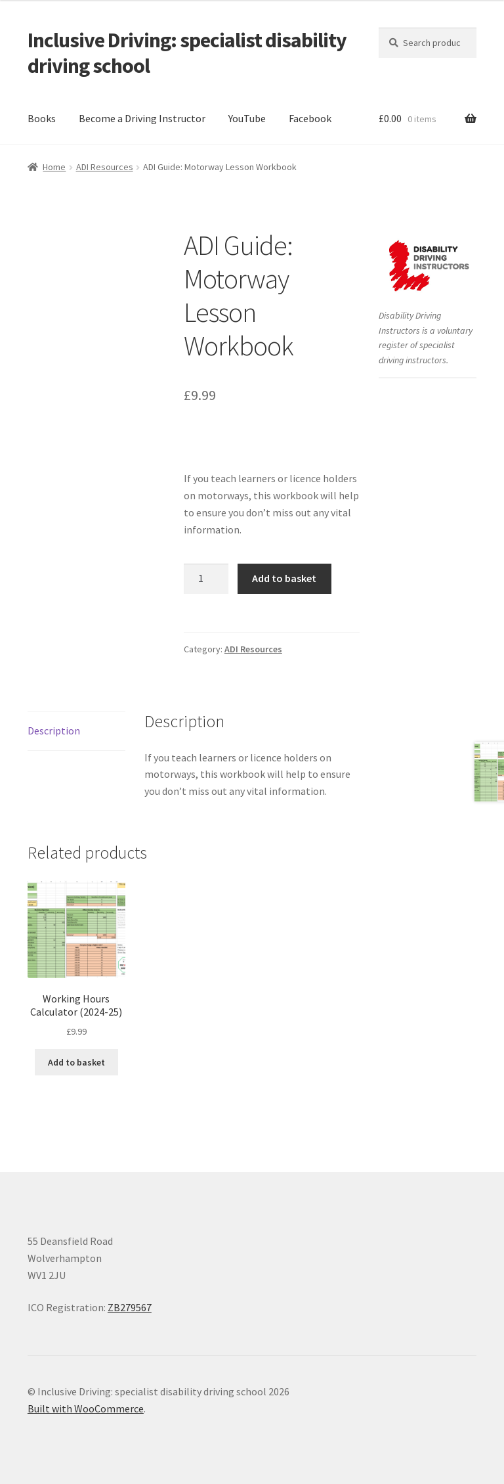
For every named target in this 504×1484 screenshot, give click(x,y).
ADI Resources (104, 167)
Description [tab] (54, 730)
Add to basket (284, 578)
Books (42, 118)
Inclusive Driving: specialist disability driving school (187, 53)
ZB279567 (130, 1307)
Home (54, 167)
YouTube (247, 118)
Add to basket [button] (76, 1062)
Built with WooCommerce (86, 1408)
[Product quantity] (206, 579)
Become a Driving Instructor (142, 118)
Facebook (310, 118)
